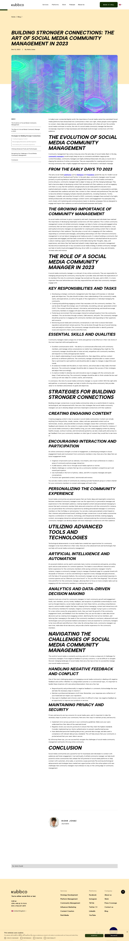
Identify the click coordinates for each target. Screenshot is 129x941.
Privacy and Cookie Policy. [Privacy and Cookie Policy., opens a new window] (71, 935)
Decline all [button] (114, 935)
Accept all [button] (94, 935)
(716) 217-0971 (20, 906)
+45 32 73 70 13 (21, 903)
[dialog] (64, 935)
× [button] (127, 932)
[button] (46, 5)
